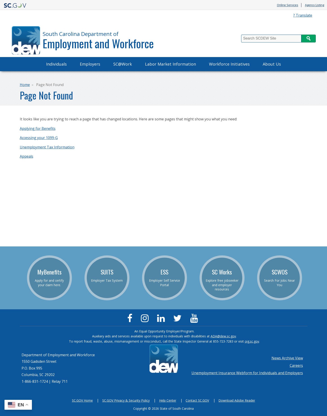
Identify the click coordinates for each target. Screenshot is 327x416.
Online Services (287, 5)
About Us (272, 64)
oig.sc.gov (252, 341)
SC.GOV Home (82, 400)
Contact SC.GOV (197, 400)
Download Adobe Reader (236, 400)
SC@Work (122, 64)
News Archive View (287, 358)
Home (25, 84)
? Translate (302, 15)
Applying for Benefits (38, 128)
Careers (296, 365)
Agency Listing (314, 5)
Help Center (167, 400)
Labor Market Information (170, 64)
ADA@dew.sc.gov (223, 336)
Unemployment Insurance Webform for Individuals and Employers (247, 372)
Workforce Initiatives (229, 64)
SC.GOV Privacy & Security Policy (126, 400)
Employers (90, 64)
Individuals (56, 64)
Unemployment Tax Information (47, 147)
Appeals (26, 156)
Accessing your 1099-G (39, 137)
